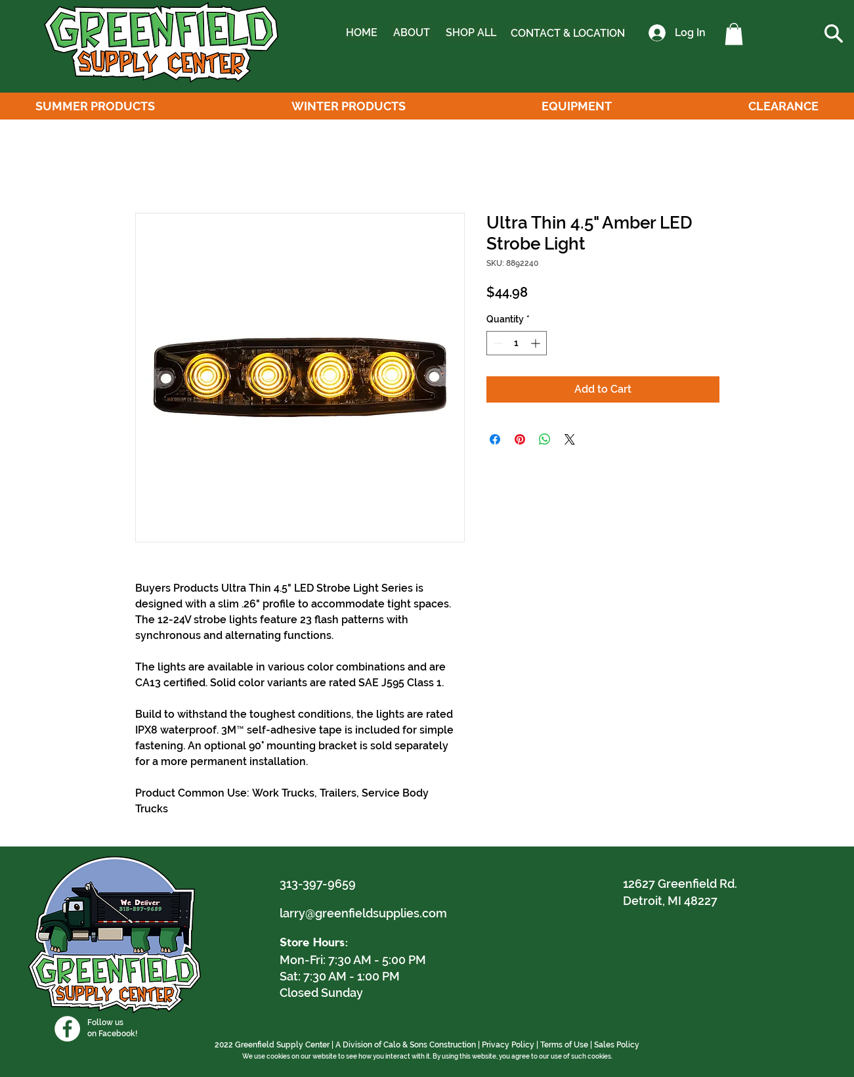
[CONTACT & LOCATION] (568, 33)
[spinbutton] (516, 343)
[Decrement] (496, 343)
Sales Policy (616, 1044)
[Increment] (536, 343)
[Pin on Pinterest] (520, 439)
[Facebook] (67, 1029)
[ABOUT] (411, 33)
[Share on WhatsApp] (545, 439)
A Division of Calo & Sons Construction (405, 1044)
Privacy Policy (508, 1044)
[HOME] (362, 33)
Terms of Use (564, 1044)
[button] (734, 34)
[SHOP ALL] (470, 33)
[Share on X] (570, 439)
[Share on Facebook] (495, 439)
